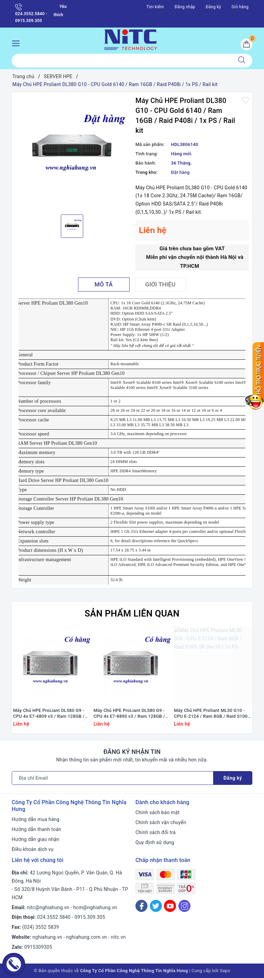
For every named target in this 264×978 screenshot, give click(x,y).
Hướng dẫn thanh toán (36, 829)
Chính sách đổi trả (155, 832)
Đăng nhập (185, 6)
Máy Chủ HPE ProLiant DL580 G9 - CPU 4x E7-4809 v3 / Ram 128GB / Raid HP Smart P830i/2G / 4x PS (49, 713)
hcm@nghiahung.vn (95, 907)
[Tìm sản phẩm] (121, 60)
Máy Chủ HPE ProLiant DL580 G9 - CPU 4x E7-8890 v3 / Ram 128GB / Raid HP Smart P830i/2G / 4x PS (129, 713)
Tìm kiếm (155, 6)
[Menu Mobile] (18, 42)
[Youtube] (170, 906)
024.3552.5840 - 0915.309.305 (31, 13)
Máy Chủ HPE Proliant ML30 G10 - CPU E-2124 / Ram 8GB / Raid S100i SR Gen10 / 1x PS (211, 713)
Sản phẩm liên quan (132, 613)
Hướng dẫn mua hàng (35, 819)
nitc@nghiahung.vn (48, 907)
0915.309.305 (90, 917)
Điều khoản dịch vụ (33, 849)
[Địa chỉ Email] (112, 778)
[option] (72, 152)
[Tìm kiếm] (241, 60)
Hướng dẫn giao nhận (35, 839)
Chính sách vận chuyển (160, 822)
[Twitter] (156, 906)
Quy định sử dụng (154, 842)
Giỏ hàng (240, 6)
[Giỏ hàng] (246, 44)
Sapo (225, 970)
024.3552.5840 (53, 917)
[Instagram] (184, 906)
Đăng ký (213, 6)
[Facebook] (141, 906)
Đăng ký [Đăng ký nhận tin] (232, 778)
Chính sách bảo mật (157, 812)
